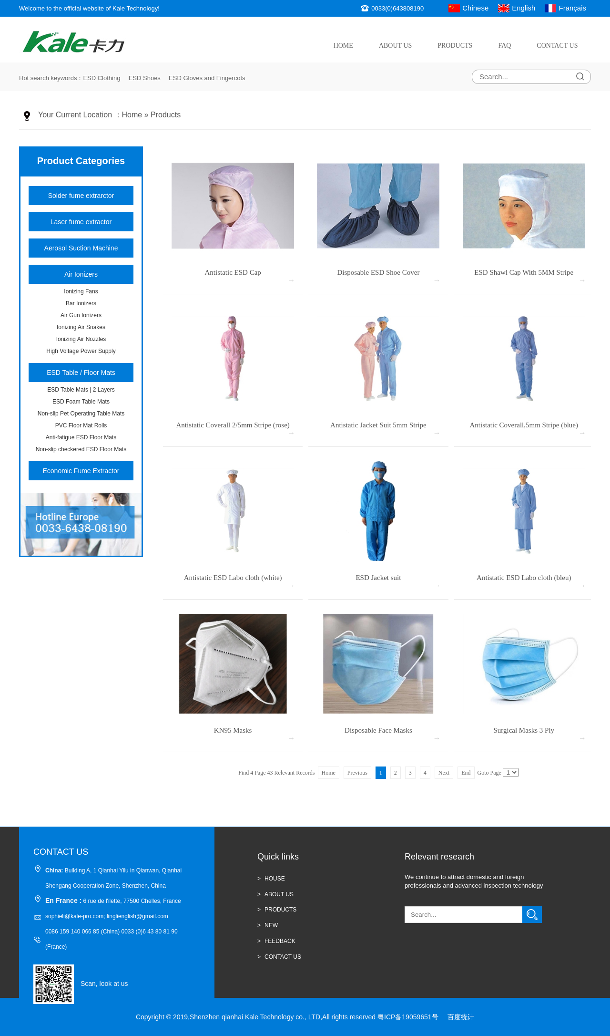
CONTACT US (282, 956)
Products (454, 45)
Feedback (279, 941)
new (271, 925)
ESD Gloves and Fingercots (207, 78)
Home (343, 45)
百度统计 (460, 1017)
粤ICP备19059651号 (407, 1017)
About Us (395, 45)
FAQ (504, 45)
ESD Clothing (101, 78)
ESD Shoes (145, 78)
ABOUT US (279, 894)
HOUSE (274, 878)
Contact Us (557, 45)
